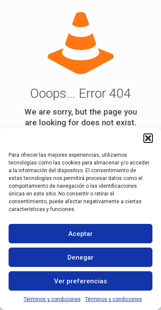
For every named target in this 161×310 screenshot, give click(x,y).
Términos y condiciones (52, 299)
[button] (148, 138)
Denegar (80, 257)
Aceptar (80, 234)
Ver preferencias (80, 281)
